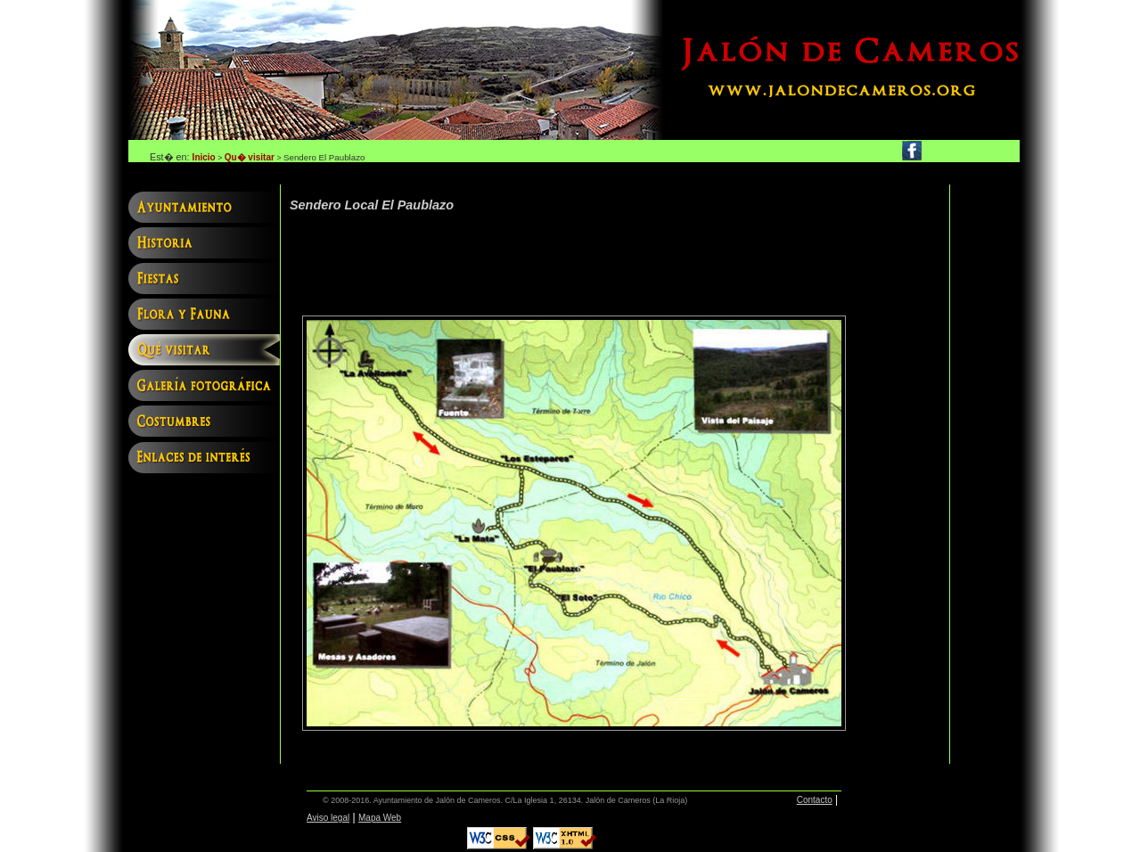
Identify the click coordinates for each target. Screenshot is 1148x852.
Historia (204, 245)
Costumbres (204, 423)
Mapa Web (379, 818)
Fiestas (204, 281)
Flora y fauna (204, 316)
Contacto (814, 800)
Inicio (204, 157)
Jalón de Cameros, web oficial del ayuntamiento (395, 70)
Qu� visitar (250, 157)
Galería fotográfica (204, 388)
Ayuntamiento (204, 209)
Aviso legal (328, 818)
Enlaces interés (204, 459)
